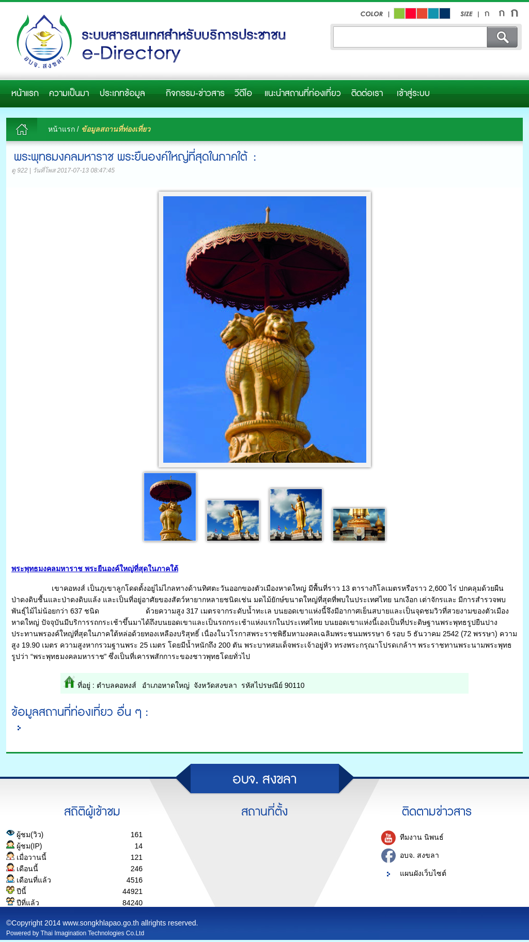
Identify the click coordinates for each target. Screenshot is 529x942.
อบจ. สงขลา (419, 856)
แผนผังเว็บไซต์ (423, 874)
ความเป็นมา (69, 93)
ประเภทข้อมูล (122, 93)
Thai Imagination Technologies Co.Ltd (93, 933)
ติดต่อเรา (367, 93)
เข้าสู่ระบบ (413, 93)
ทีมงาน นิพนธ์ (422, 838)
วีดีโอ (243, 93)
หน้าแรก (25, 93)
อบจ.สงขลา (148, 42)
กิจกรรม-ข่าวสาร (195, 93)
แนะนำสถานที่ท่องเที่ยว (302, 93)
